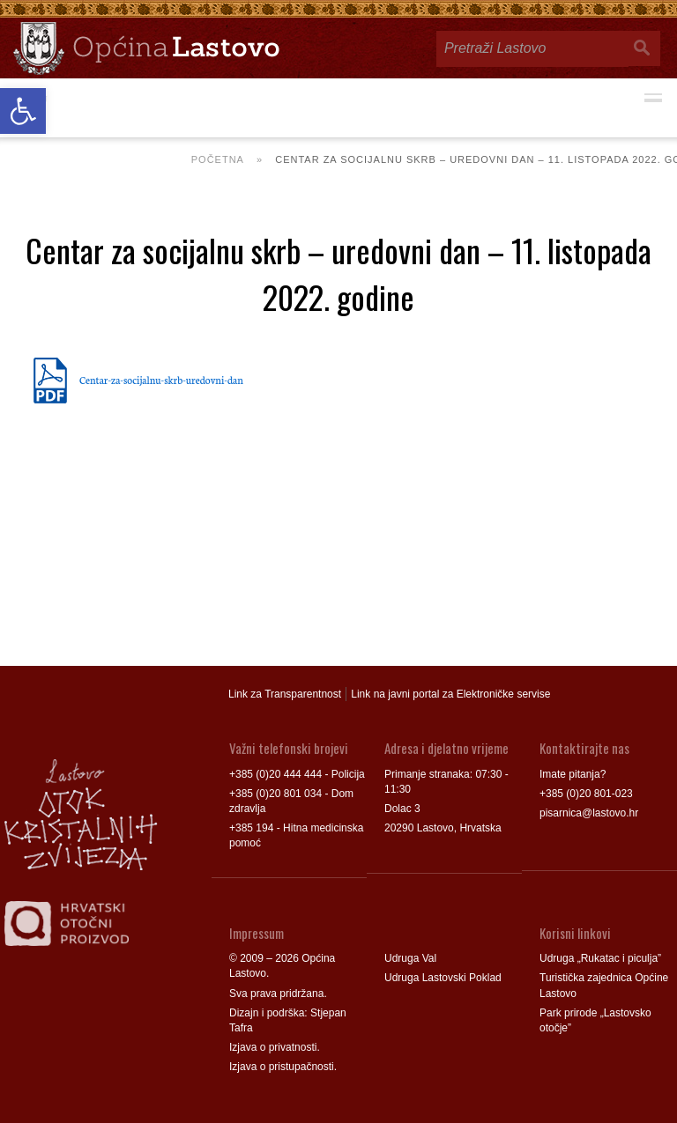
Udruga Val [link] (410, 958)
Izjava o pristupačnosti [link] (281, 1066)
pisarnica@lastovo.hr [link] (588, 813)
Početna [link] (217, 159)
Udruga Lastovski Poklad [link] (443, 978)
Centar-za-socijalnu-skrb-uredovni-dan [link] (161, 380)
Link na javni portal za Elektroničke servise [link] (450, 694)
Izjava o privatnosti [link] (272, 1047)
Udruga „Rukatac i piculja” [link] (600, 958)
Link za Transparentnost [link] (284, 694)
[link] (23, 111)
